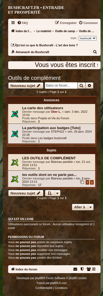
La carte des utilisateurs (42, 108)
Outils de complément (34, 78)
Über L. (56, 111)
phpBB (39, 278)
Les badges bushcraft (52, 138)
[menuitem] (22, 23)
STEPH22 (57, 131)
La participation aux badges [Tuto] (51, 128)
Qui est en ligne (21, 219)
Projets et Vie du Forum (53, 118)
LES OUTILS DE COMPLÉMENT (49, 158)
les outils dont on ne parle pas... (49, 175)
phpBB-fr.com (58, 283)
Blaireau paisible (62, 161)
